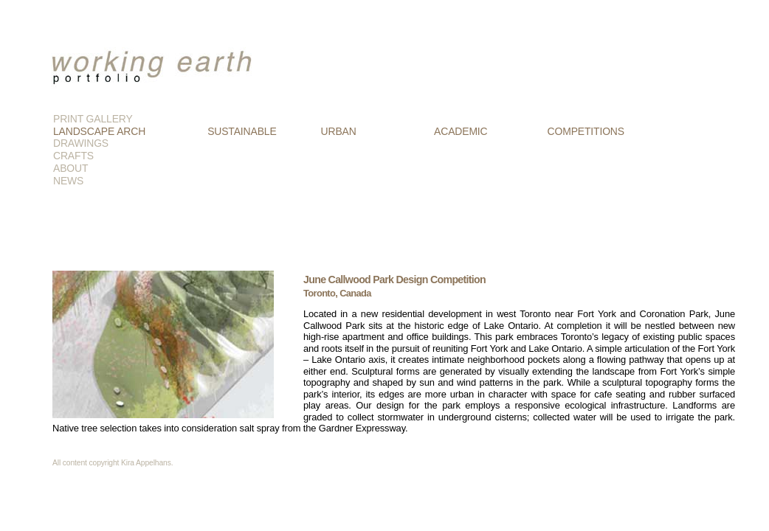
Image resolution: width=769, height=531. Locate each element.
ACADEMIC (460, 131)
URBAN (338, 131)
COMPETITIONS (586, 131)
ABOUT (70, 168)
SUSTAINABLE (241, 131)
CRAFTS (73, 156)
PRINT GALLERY (93, 119)
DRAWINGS (80, 143)
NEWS (68, 181)
